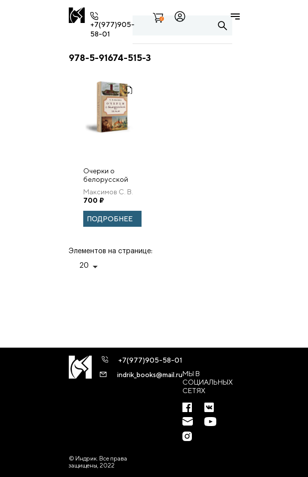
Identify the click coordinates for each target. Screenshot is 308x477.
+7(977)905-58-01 (150, 360)
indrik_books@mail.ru (149, 375)
